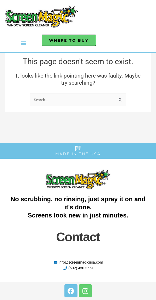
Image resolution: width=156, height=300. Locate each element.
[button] (23, 43)
